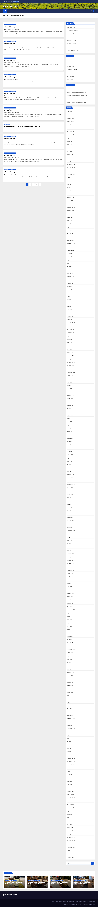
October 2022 (70, 250)
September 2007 (71, 847)
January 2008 (70, 834)
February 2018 (70, 435)
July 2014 (69, 576)
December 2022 (71, 243)
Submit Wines (26, 11)
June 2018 (69, 421)
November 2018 (71, 405)
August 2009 (70, 771)
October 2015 (70, 527)
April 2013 (69, 626)
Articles (11, 11)
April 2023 (69, 230)
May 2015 (69, 543)
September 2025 (71, 134)
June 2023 (69, 223)
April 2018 (69, 428)
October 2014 (70, 566)
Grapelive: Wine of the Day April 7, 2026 (77, 102)
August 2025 (70, 138)
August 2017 (70, 454)
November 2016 (71, 484)
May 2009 (69, 781)
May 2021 (69, 306)
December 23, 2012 (9, 174)
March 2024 (70, 194)
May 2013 (69, 623)
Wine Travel (70, 79)
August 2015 (70, 533)
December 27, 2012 (9, 95)
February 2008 (70, 830)
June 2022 (69, 263)
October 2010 (70, 725)
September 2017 (71, 451)
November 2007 (71, 840)
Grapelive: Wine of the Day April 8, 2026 (77, 98)
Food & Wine (70, 63)
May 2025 (69, 148)
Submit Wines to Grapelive (73, 50)
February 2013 (70, 632)
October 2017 (70, 448)
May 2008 (69, 820)
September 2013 (71, 609)
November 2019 (71, 365)
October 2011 (70, 685)
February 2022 (70, 276)
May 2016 (69, 504)
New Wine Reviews (71, 47)
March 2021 (69, 312)
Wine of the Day (9, 27)
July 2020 (69, 339)
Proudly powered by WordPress (9, 902)
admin (17, 29)
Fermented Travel (71, 59)
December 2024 (71, 164)
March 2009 (70, 787)
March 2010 (70, 748)
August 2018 (70, 415)
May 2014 (69, 583)
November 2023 (71, 207)
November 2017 (70, 444)
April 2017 (69, 468)
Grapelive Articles (71, 33)
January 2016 (70, 517)
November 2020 (71, 326)
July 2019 (69, 378)
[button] (91, 11)
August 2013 (70, 613)
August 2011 (70, 692)
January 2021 (70, 319)
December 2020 (71, 322)
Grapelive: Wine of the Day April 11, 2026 (77, 89)
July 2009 (69, 774)
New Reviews (71, 901)
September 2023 (71, 213)
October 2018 (70, 408)
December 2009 (71, 758)
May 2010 (69, 741)
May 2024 (69, 187)
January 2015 (70, 557)
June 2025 (69, 144)
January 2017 (70, 477)
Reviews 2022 (72, 904)
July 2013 (69, 616)
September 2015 (71, 530)
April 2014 (69, 586)
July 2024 (69, 180)
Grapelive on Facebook (72, 37)
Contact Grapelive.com (72, 30)
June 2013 (69, 619)
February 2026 (70, 118)
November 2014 (71, 563)
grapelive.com (10, 6)
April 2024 (69, 190)
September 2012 (71, 649)
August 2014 (70, 573)
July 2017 (69, 458)
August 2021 (70, 296)
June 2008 (69, 817)
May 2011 (69, 702)
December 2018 (71, 402)
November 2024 (71, 167)
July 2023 (69, 220)
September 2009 (71, 768)
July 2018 (69, 418)
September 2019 (71, 372)
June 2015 (69, 540)
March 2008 (70, 827)
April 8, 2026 (78, 885)
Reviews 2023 (79, 904)
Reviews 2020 (92, 901)
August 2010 (70, 731)
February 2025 (70, 157)
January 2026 (70, 121)
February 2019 (70, 395)
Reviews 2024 (85, 904)
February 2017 (70, 474)
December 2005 (71, 853)
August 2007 (70, 850)
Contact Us (65, 901)
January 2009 (70, 794)
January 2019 (70, 398)
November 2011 (70, 682)
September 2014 (71, 570)
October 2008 (70, 804)
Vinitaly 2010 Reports (72, 69)
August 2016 (70, 494)
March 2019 (70, 392)
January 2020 (70, 359)
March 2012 (69, 669)
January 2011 (70, 715)
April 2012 (69, 665)
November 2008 (71, 801)
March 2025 (70, 154)
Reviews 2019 (85, 901)
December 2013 (71, 599)
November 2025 (71, 128)
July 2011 (69, 695)
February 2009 (70, 791)
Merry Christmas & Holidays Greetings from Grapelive (22, 127)
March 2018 (70, 431)
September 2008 (71, 807)
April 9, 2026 (55, 885)
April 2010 (69, 745)
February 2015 (70, 553)
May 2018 (69, 425)
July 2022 (69, 260)
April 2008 (69, 824)
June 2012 (69, 659)
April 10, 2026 (33, 885)
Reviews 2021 (65, 904)
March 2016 (69, 510)
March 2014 (70, 590)
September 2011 (71, 689)
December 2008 (71, 797)
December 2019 (71, 362)
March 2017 (69, 471)
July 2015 (69, 537)
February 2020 (70, 355)
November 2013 (70, 603)
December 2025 (71, 124)
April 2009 (69, 784)
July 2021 (69, 299)
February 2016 (70, 514)
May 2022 (69, 266)
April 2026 (69, 111)
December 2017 (70, 441)
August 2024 (70, 177)
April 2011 (69, 705)
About (18, 11)
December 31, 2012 (9, 29)
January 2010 (70, 755)
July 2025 (69, 141)
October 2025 (70, 131)
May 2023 (69, 227)
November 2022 (71, 246)
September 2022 (71, 253)
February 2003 (70, 857)
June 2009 (69, 778)
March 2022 (70, 273)
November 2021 (70, 286)
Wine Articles (6, 24)
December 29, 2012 (9, 62)
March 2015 (69, 550)
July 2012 (69, 656)
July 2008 (69, 814)
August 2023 (70, 217)
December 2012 (71, 639)
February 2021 (70, 316)
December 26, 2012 (9, 112)
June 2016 (69, 500)
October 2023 (70, 210)
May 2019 (69, 385)
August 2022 (70, 256)
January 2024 (70, 200)
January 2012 (70, 675)
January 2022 (70, 279)
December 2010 (71, 718)
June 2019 (69, 382)
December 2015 (71, 520)
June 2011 (69, 698)
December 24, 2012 (9, 157)
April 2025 (69, 151)
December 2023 (71, 204)
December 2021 (71, 283)
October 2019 (70, 369)
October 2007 (70, 844)
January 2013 (70, 636)
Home (53, 901)
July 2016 (69, 497)
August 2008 (70, 811)
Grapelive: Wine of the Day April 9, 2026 (77, 95)
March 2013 (69, 629)
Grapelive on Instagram (72, 40)
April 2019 (69, 388)
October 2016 (70, 487)
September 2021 (71, 293)
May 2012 (69, 662)
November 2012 (70, 642)
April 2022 (69, 270)
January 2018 (70, 438)
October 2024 (70, 171)
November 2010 (71, 722)
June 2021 (69, 303)
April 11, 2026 (10, 885)
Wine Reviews (13, 24)
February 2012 (70, 672)
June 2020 (69, 342)
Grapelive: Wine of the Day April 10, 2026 (77, 92)
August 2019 (70, 375)
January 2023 (70, 240)
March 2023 (70, 233)
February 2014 (70, 593)
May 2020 (69, 345)
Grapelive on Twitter (72, 43)
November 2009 (71, 761)
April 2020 (69, 349)
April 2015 (69, 547)
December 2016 (71, 481)
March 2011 (69, 708)
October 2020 (70, 329)
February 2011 (70, 712)
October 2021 (70, 289)
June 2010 (69, 738)
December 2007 (71, 837)
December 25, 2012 (9, 129)
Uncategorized (7, 124)
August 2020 (70, 336)
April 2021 (69, 309)
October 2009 (70, 764)
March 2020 (70, 352)
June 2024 (69, 184)
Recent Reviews (79, 901)
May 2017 (69, 464)
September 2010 (71, 728)
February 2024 (70, 197)
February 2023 (70, 237)
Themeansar (26, 902)
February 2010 (70, 751)
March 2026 (70, 115)
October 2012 (70, 646)
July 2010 (69, 735)
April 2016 (69, 507)
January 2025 (70, 161)
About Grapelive (71, 27)
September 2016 (71, 491)
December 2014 (71, 560)
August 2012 (70, 652)
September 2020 (71, 332)
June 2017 (69, 461)
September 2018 (71, 411)
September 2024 (71, 174)
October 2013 (70, 606)
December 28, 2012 (9, 79)
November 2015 (70, 524)
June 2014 (69, 580)
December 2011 (70, 679)
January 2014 (70, 596)
